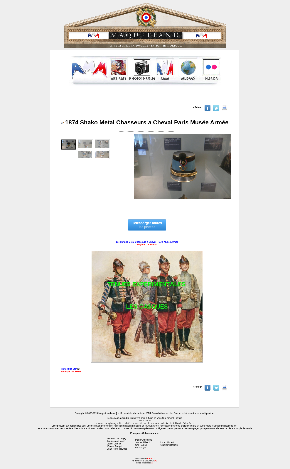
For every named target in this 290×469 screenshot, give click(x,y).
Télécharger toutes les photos (147, 225)
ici (213, 413)
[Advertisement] (144, 96)
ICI (78, 369)
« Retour (197, 107)
